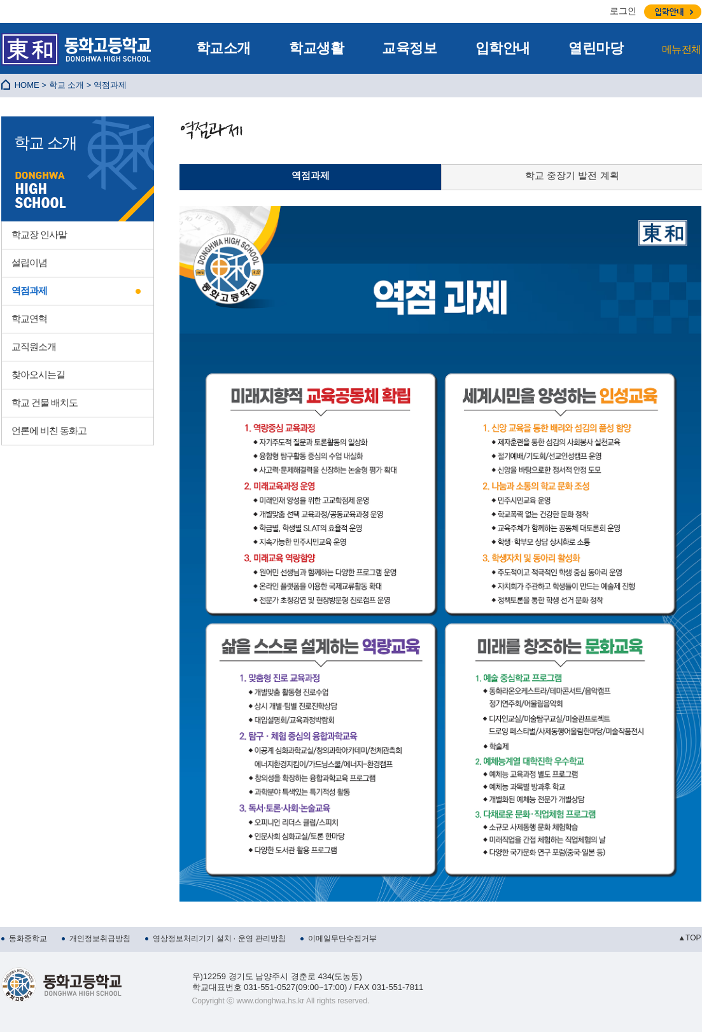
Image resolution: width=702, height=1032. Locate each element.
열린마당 (595, 48)
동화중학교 (28, 938)
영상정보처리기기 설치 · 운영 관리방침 (219, 938)
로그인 (623, 11)
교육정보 (409, 48)
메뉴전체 (681, 49)
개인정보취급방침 (99, 938)
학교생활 (316, 48)
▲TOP (689, 937)
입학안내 (502, 48)
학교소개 (223, 48)
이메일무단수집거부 (342, 938)
